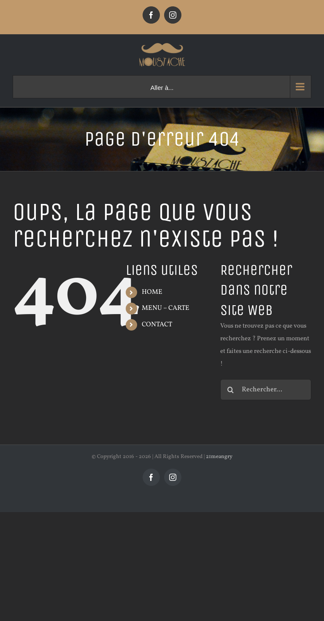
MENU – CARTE (165, 308)
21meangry (219, 457)
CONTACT (157, 324)
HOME (152, 292)
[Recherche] (230, 389)
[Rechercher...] (265, 389)
